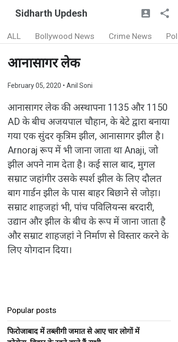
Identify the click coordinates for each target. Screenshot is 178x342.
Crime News (130, 36)
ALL (14, 36)
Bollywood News (64, 36)
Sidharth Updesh (51, 13)
